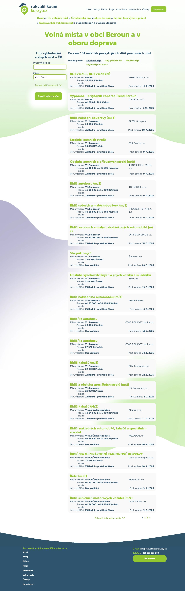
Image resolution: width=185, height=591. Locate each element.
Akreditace (121, 9)
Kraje (111, 9)
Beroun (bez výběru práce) (130, 18)
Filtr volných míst (57, 18)
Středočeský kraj (81, 18)
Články (145, 9)
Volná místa (135, 9)
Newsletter (158, 9)
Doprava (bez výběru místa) (56, 22)
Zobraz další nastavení (46, 85)
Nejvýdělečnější (113, 60)
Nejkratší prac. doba (97, 64)
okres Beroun (102, 18)
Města (104, 9)
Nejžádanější (132, 60)
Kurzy (97, 9)
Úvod (89, 9)
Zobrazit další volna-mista (108, 518)
